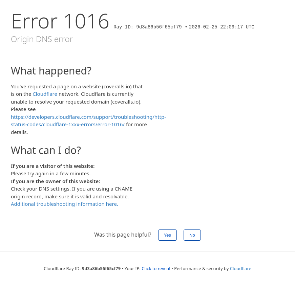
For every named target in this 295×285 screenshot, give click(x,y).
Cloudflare (45, 93)
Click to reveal (156, 268)
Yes (167, 235)
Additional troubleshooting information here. (64, 203)
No (192, 235)
